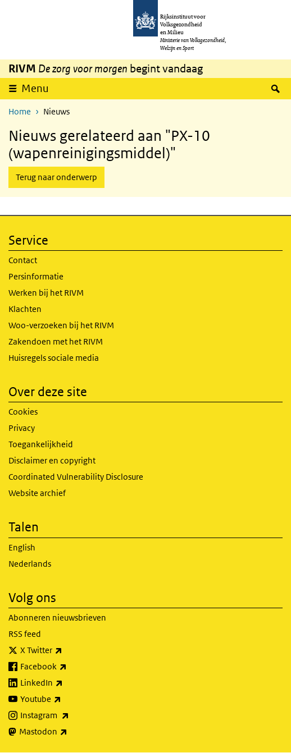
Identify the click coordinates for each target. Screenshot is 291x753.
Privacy (21, 428)
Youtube (65, 699)
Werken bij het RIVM (46, 292)
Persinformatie (35, 276)
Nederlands (29, 563)
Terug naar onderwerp (56, 177)
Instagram (69, 715)
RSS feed (24, 633)
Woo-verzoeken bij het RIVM (61, 325)
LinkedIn (66, 683)
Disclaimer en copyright (52, 460)
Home (19, 111)
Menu (38, 88)
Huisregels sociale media (53, 357)
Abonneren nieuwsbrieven (57, 617)
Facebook (68, 666)
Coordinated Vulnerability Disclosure (75, 476)
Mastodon (68, 731)
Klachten (25, 309)
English (21, 547)
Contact (22, 260)
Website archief (37, 493)
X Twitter (66, 650)
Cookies (23, 411)
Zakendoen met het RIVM (55, 341)
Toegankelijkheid (40, 444)
